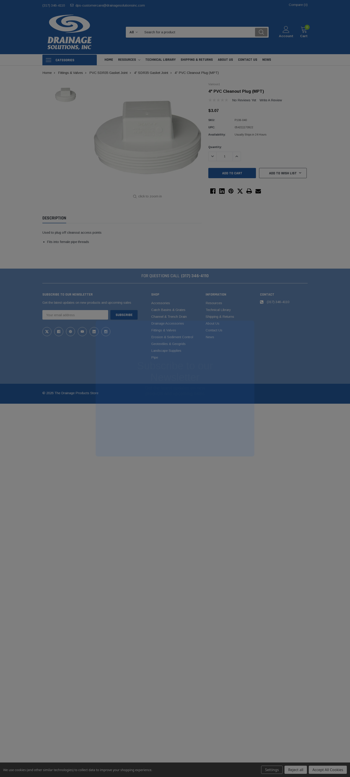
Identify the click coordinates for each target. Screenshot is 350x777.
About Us (212, 323)
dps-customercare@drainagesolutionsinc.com (110, 5)
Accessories (160, 303)
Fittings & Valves (163, 330)
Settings (272, 769)
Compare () (298, 5)
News (210, 337)
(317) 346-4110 (53, 5)
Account (286, 36)
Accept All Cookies (327, 769)
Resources (127, 59)
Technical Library (218, 310)
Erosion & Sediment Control (172, 337)
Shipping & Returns (220, 316)
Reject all (295, 769)
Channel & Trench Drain (169, 316)
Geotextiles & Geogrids (168, 344)
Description (54, 218)
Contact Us (214, 330)
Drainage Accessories (167, 323)
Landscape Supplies (166, 350)
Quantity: (215, 147)
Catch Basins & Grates (168, 310)
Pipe (154, 357)
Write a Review (271, 100)
